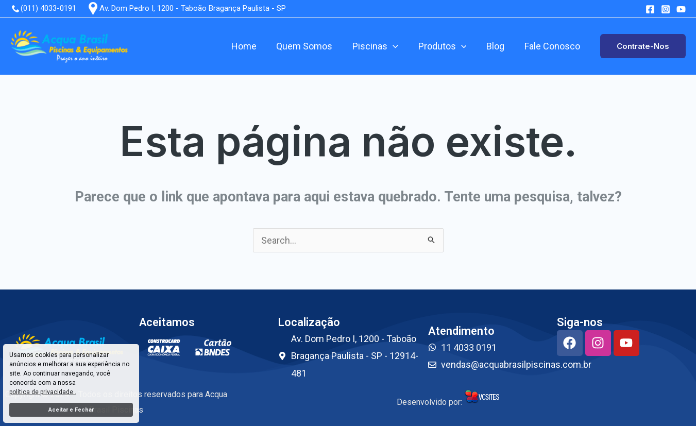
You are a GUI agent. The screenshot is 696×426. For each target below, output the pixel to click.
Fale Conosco (553, 46)
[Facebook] (650, 9)
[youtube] (681, 9)
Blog (497, 46)
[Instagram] (665, 9)
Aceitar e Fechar (71, 409)
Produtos (445, 46)
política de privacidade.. (42, 392)
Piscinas (380, 46)
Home (251, 46)
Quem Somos (310, 46)
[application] (397, 46)
